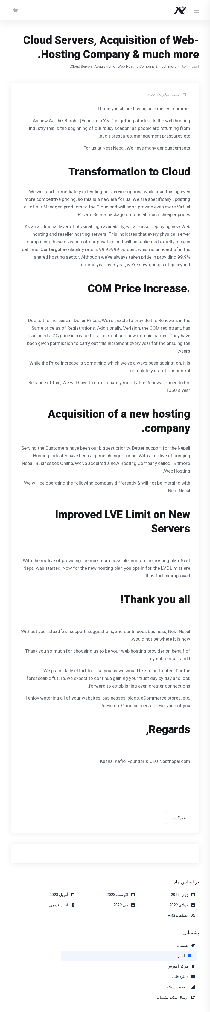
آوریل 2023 (61, 894)
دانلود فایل (183, 956)
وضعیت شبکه (121, 956)
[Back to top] (100, 992)
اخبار (184, 66)
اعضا (195, 66)
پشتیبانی (185, 945)
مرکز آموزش (60, 945)
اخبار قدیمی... (60, 905)
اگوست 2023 (121, 894)
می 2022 (124, 905)
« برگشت (178, 818)
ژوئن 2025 (183, 894)
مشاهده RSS (181, 915)
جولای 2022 (182, 905)
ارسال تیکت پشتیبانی (54, 956)
